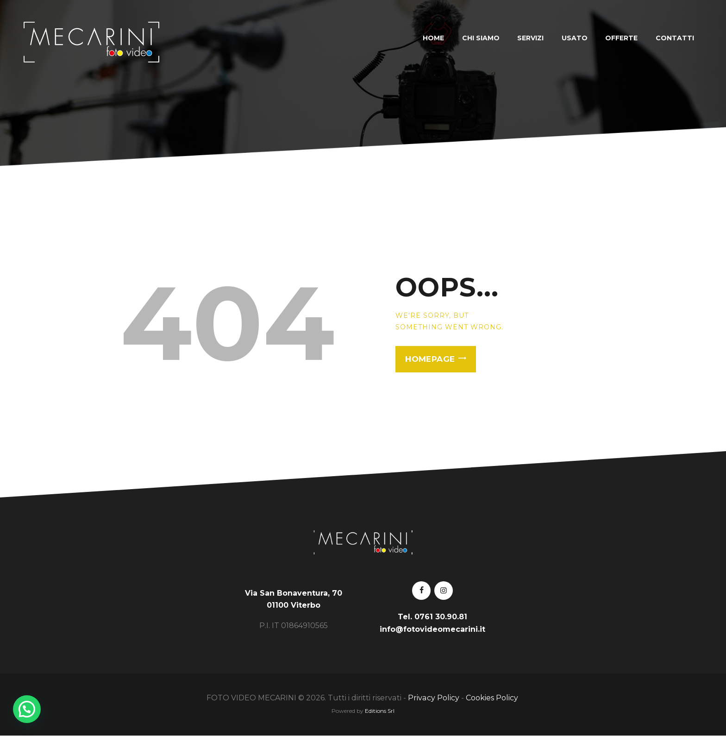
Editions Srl (379, 710)
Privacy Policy (433, 697)
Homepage (430, 359)
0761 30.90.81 (440, 616)
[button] (27, 709)
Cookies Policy (493, 697)
